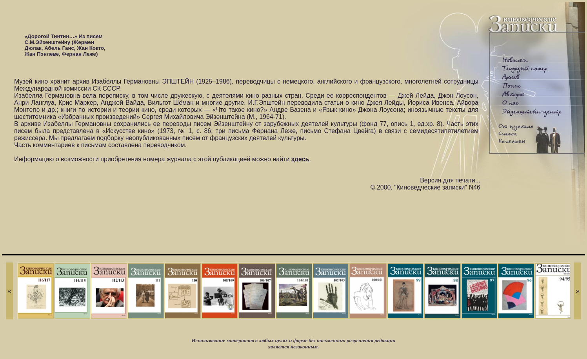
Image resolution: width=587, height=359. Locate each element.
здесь (300, 159)
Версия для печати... (450, 180)
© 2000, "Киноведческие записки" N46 (425, 187)
